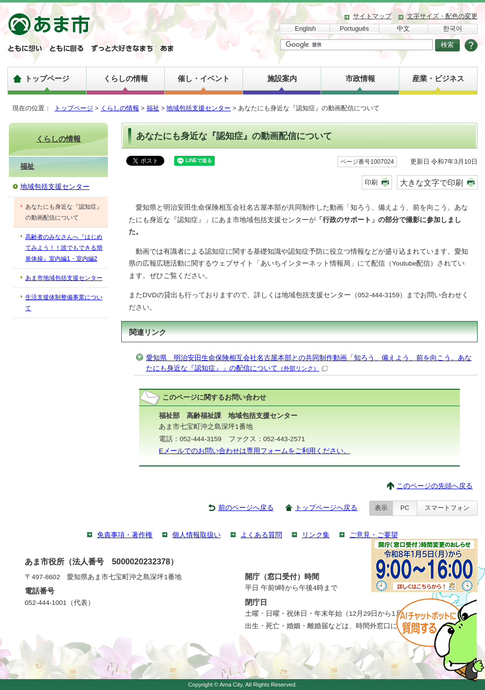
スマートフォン (447, 507)
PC (404, 507)
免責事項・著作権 (124, 535)
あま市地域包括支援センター (63, 278)
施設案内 (282, 78)
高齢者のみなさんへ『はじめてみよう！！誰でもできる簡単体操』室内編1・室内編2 (63, 247)
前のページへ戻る (246, 507)
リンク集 (316, 535)
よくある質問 (261, 535)
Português (354, 28)
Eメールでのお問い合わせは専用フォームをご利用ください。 (254, 451)
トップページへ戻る (326, 507)
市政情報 (360, 78)
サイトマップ (372, 16)
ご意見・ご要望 (373, 535)
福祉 (152, 108)
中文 (403, 28)
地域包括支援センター (198, 108)
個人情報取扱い (196, 535)
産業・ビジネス (438, 78)
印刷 (371, 182)
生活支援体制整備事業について (63, 303)
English (305, 28)
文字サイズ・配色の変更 (442, 16)
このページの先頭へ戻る (434, 486)
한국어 (452, 28)
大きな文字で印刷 (431, 182)
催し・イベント (204, 78)
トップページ (47, 78)
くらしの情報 (125, 78)
